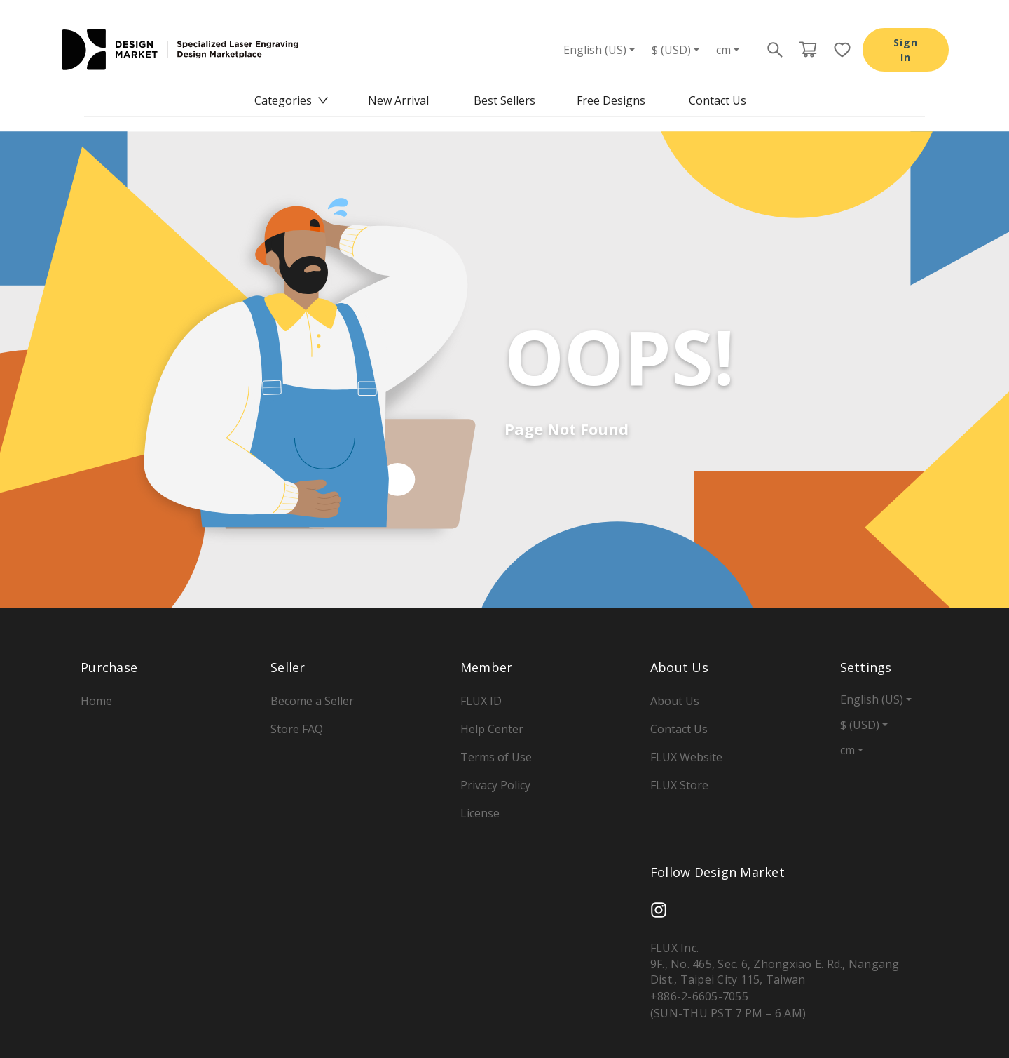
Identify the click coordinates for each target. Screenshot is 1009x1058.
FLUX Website (686, 757)
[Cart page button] (808, 50)
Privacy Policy (495, 785)
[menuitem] (291, 100)
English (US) (594, 50)
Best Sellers (504, 100)
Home (96, 701)
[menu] (504, 100)
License (480, 813)
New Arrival (398, 100)
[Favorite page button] (838, 50)
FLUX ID (481, 701)
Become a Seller (312, 701)
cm (723, 50)
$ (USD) (671, 50)
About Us (674, 701)
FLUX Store (679, 785)
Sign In (905, 50)
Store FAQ (296, 729)
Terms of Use (496, 757)
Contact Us (717, 100)
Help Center (491, 729)
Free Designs (611, 100)
